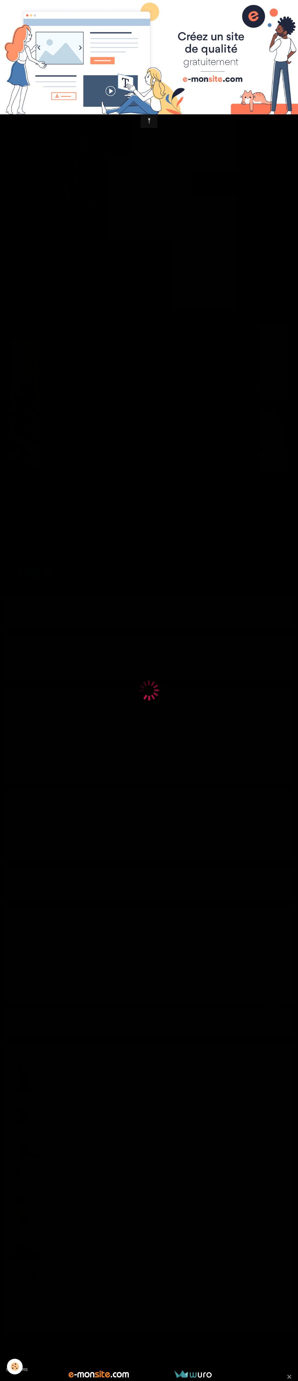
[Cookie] (15, 1366)
